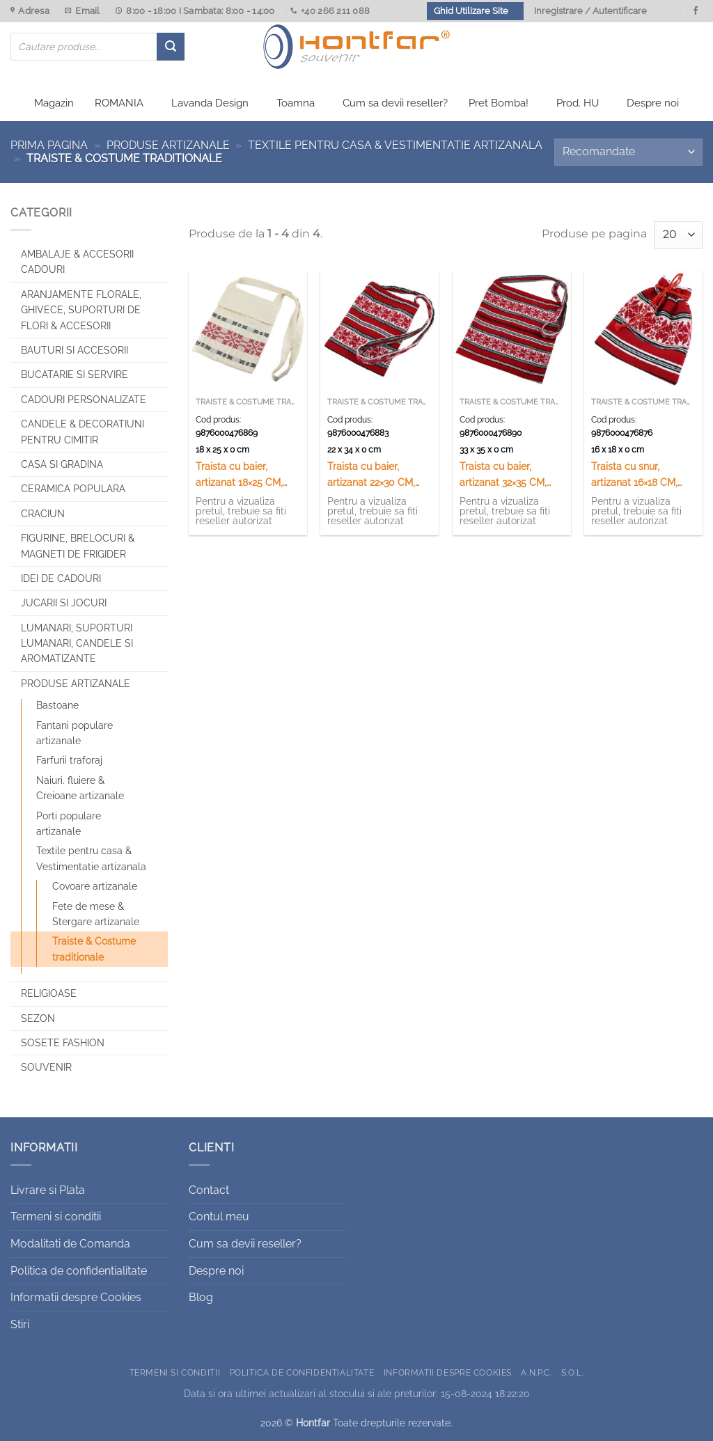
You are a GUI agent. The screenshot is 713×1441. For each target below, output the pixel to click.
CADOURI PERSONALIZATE (83, 399)
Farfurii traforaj (69, 760)
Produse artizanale (168, 145)
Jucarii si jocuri (64, 602)
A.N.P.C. (536, 1372)
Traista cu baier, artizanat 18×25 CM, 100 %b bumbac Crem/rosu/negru (239, 475)
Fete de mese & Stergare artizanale (95, 914)
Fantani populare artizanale (74, 733)
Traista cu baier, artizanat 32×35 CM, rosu (503, 475)
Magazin (54, 103)
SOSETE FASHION (62, 1042)
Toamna (295, 103)
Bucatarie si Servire (74, 374)
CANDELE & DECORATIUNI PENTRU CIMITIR (82, 431)
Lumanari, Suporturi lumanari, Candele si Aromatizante (77, 643)
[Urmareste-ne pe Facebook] (695, 11)
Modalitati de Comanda (70, 1243)
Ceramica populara (73, 488)
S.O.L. (572, 1372)
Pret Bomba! (498, 103)
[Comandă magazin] (628, 152)
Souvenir (46, 1067)
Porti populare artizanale (68, 823)
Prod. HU (577, 103)
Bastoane (57, 705)
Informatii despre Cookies (75, 1297)
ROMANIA (119, 103)
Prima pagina (49, 145)
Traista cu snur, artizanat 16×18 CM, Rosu (634, 475)
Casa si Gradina (62, 464)
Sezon (38, 1018)
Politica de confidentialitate (78, 1270)
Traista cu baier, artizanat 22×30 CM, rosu (371, 475)
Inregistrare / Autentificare (590, 11)
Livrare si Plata (47, 1190)
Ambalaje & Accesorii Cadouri (77, 262)
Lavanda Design (210, 103)
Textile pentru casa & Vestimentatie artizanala (395, 145)
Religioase (49, 993)
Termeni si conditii (55, 1216)
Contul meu (219, 1216)
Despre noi (653, 103)
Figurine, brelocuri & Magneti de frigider (77, 546)
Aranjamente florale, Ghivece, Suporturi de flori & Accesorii (81, 310)
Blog (201, 1297)
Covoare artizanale (94, 886)
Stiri (19, 1324)
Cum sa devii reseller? (395, 103)
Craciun (43, 513)
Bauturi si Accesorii (74, 350)
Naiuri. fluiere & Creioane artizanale (80, 788)
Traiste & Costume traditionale (94, 949)
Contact (209, 1190)
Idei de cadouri (61, 578)
